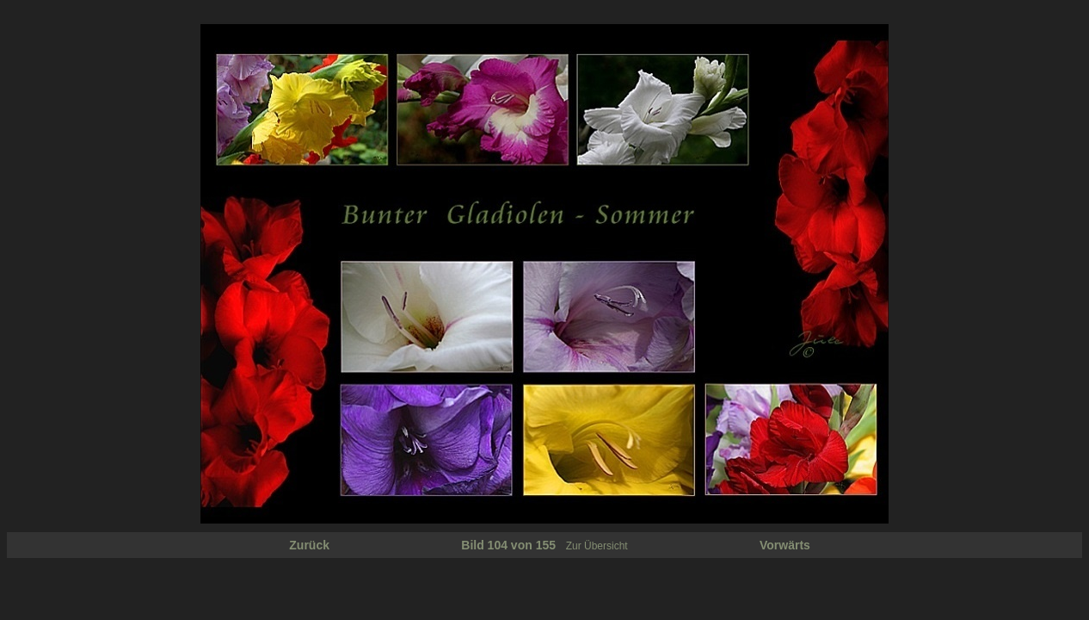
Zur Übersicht (597, 546)
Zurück (309, 545)
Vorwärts (785, 545)
